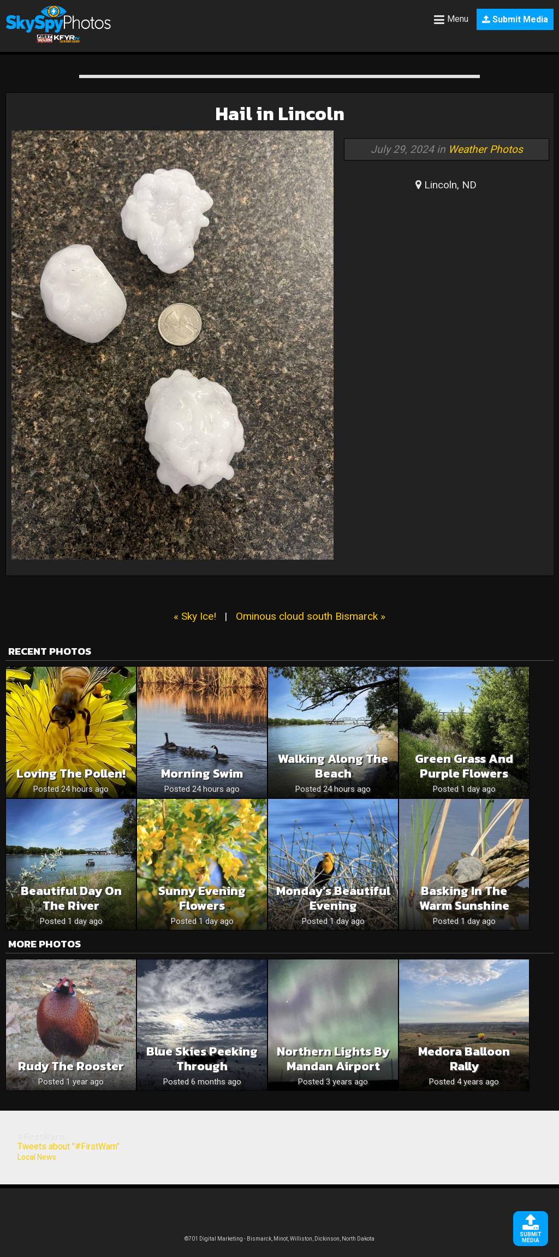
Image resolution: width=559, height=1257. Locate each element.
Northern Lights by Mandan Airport (333, 1059)
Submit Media (515, 19)
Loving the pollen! (71, 773)
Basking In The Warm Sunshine (464, 898)
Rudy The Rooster (71, 1066)
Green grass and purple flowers (464, 766)
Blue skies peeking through (202, 1059)
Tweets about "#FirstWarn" (68, 1146)
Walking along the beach (333, 766)
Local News (36, 1157)
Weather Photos (485, 149)
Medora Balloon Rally (464, 1059)
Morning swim (202, 773)
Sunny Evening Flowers (202, 898)
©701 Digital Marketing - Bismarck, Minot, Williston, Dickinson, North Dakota (279, 1239)
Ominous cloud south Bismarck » (310, 616)
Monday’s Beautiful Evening (333, 898)
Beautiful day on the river (71, 898)
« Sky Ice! (195, 616)
